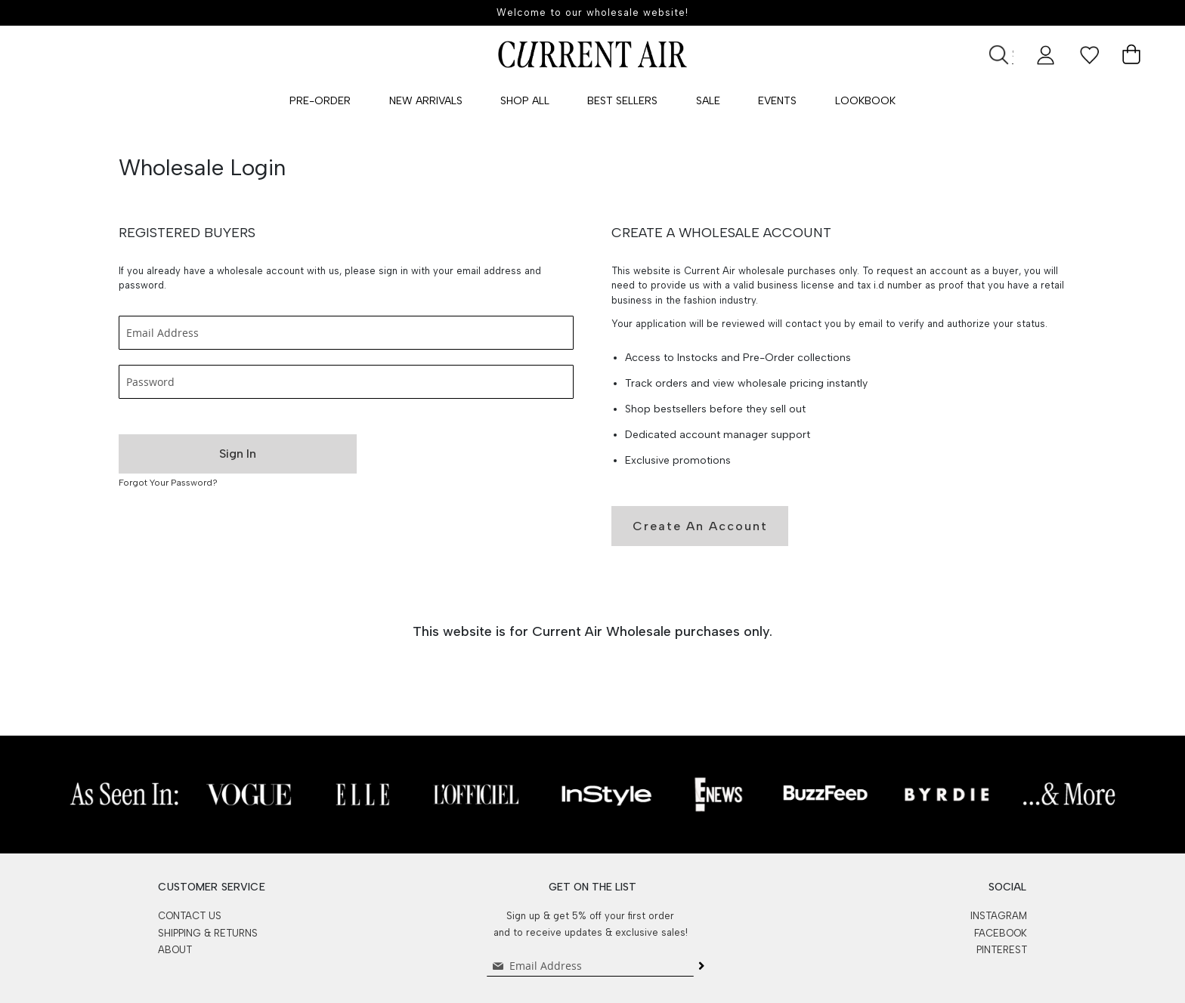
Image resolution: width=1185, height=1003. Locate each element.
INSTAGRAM (998, 915)
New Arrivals (426, 100)
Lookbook (865, 100)
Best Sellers (622, 100)
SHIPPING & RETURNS (208, 933)
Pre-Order (320, 100)
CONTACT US (189, 915)
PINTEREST (1001, 949)
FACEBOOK (1000, 933)
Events (777, 100)
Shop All (524, 100)
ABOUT (175, 949)
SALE (708, 100)
